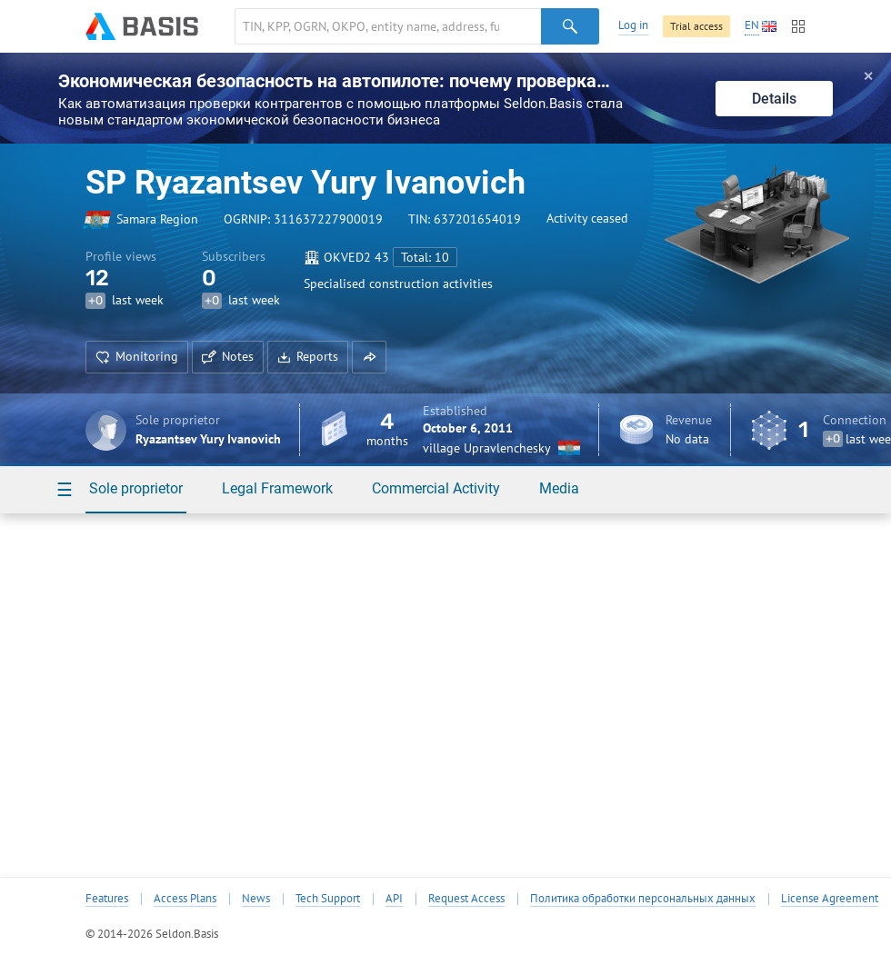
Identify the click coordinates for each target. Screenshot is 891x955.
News (256, 898)
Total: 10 (425, 257)
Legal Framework (277, 488)
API (394, 898)
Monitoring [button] (136, 356)
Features (106, 898)
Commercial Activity (436, 488)
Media (559, 488)
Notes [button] (228, 356)
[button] (369, 357)
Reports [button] (307, 356)
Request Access (466, 898)
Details (774, 98)
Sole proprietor (136, 488)
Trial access (696, 26)
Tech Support (327, 898)
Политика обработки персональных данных (643, 898)
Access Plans (185, 898)
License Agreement (829, 898)
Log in (633, 25)
